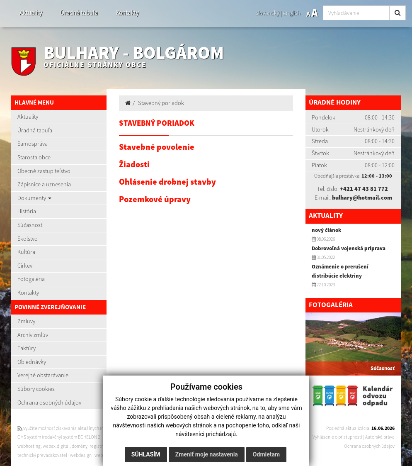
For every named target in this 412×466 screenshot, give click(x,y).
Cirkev (24, 265)
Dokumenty (34, 198)
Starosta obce (34, 157)
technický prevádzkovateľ (42, 455)
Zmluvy (26, 321)
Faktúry (26, 348)
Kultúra (26, 252)
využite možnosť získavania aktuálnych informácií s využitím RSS (82, 428)
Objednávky (31, 362)
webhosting (29, 446)
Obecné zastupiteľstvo (43, 171)
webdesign (81, 455)
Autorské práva (380, 437)
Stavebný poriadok (161, 103)
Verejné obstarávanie (42, 375)
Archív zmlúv (32, 335)
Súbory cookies (36, 389)
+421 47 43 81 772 (364, 189)
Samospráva (32, 143)
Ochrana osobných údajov (49, 402)
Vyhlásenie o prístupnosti (337, 437)
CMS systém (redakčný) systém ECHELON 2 (58, 437)
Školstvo (27, 238)
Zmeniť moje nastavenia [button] (206, 454)
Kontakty (127, 13)
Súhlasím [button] (145, 454)
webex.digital (56, 446)
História (26, 211)
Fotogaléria (31, 279)
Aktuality (30, 13)
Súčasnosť (29, 225)
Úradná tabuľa (79, 13)
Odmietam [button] (265, 454)
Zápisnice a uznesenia (44, 184)
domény (79, 446)
